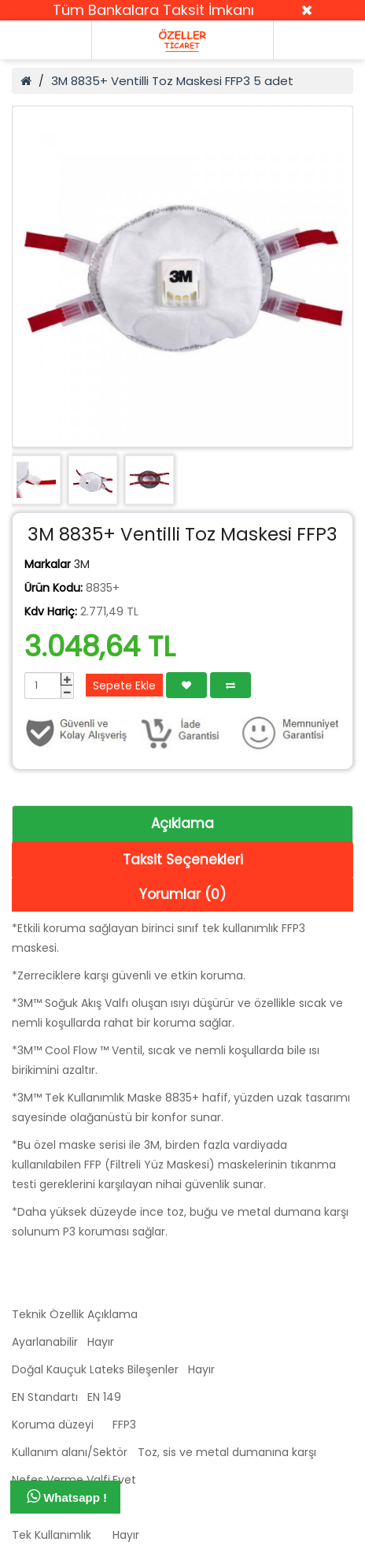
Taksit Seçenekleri (183, 859)
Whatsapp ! (67, 1496)
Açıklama (182, 823)
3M (82, 564)
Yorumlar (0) (182, 894)
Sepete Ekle (124, 685)
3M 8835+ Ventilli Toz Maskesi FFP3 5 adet (172, 80)
